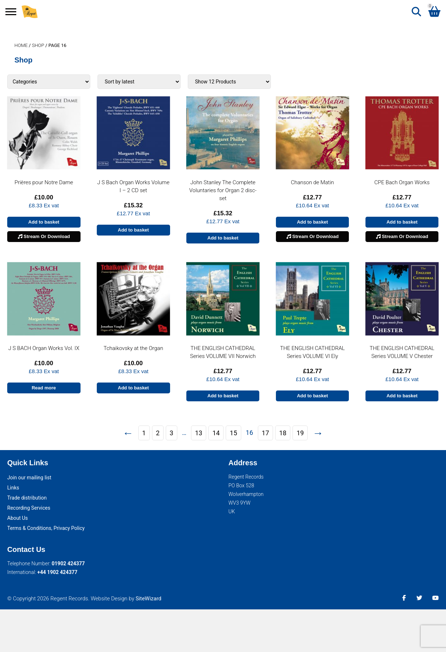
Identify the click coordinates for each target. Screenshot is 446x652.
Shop (38, 45)
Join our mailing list (29, 477)
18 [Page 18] (282, 433)
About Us (17, 518)
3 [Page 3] (171, 433)
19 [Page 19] (300, 433)
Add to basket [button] (43, 222)
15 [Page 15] (233, 433)
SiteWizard (148, 598)
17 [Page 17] (265, 433)
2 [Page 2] (158, 433)
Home (21, 45)
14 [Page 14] (216, 433)
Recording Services (28, 508)
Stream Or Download (44, 236)
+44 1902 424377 (57, 572)
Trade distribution (27, 498)
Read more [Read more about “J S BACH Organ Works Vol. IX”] (44, 387)
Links (13, 488)
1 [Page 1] (144, 433)
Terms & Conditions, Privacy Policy (46, 528)
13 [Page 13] (198, 433)
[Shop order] (139, 81)
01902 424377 (68, 563)
